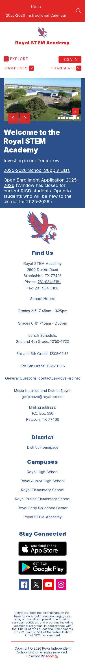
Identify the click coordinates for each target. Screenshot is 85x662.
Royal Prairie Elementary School (42, 499)
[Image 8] (75, 118)
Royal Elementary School (42, 490)
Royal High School (43, 472)
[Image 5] (67, 118)
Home (36, 6)
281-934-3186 (47, 288)
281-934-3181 (49, 282)
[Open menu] (16, 59)
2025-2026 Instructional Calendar (36, 15)
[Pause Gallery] (75, 112)
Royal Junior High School (42, 481)
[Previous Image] (13, 119)
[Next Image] (25, 119)
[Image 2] (59, 118)
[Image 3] (62, 118)
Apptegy (52, 656)
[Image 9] (78, 118)
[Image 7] (72, 118)
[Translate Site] (65, 68)
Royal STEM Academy (42, 517)
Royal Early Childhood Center (42, 508)
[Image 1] (56, 118)
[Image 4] (64, 118)
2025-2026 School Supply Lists (37, 170)
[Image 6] (70, 118)
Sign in (70, 59)
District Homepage (42, 447)
